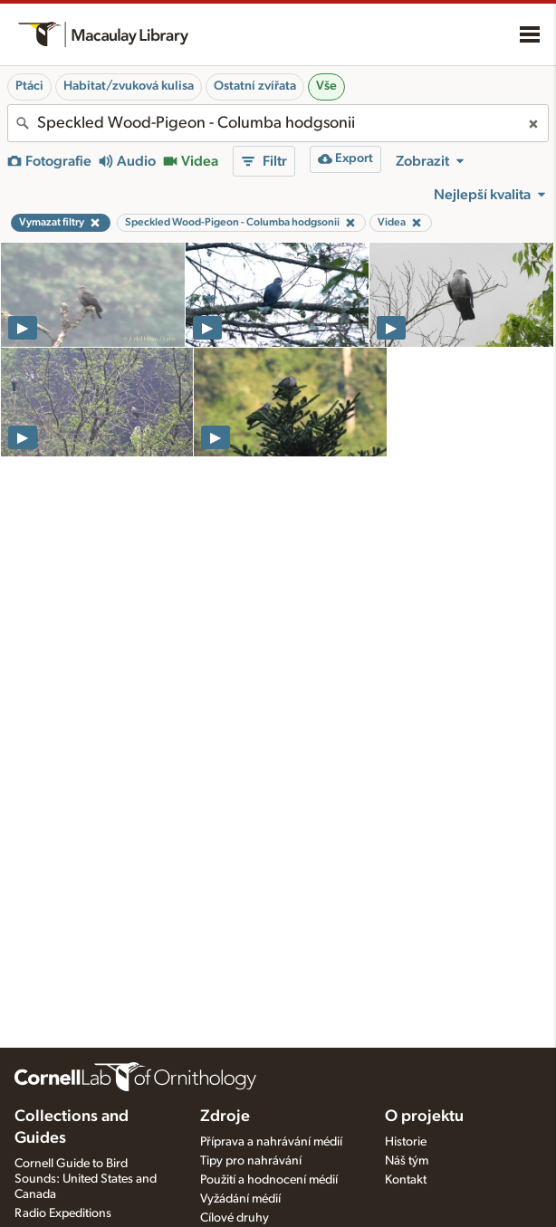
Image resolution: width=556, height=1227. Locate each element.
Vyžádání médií (240, 1199)
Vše (326, 86)
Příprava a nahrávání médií (271, 1142)
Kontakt (406, 1180)
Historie (406, 1142)
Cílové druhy (234, 1218)
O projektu (424, 1116)
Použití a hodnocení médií (269, 1180)
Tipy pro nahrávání (251, 1161)
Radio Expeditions (62, 1213)
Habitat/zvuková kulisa (128, 86)
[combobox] (278, 123)
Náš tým (406, 1161)
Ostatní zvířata (255, 86)
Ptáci (29, 86)
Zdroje (225, 1116)
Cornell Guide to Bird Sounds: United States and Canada (85, 1179)
